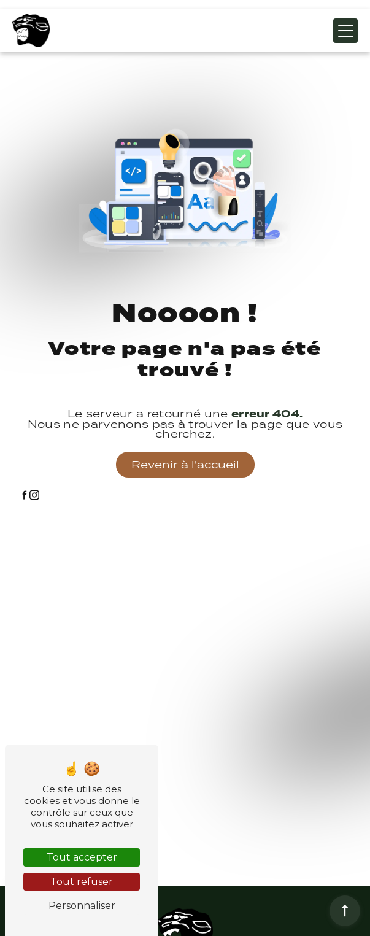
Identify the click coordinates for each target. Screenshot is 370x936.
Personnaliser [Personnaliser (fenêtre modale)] (81, 905)
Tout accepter (82, 857)
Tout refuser (81, 882)
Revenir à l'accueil (185, 464)
